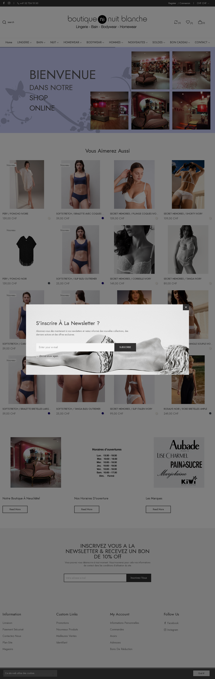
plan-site (7, 642)
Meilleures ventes (66, 636)
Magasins (8, 649)
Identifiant (61, 642)
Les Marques (154, 498)
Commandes (117, 629)
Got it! (199, 673)
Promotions (62, 623)
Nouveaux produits (67, 629)
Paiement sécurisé (13, 629)
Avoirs (113, 636)
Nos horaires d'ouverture (91, 498)
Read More (15, 509)
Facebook (4, 3)
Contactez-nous (12, 636)
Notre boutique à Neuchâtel (21, 498)
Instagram (9, 3)
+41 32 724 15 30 (29, 3)
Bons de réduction (121, 649)
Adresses (115, 642)
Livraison (7, 623)
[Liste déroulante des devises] (203, 3)
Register (172, 3)
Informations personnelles (124, 623)
